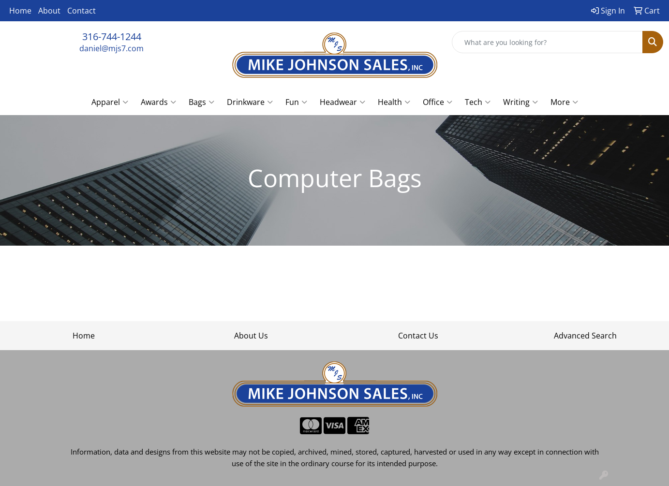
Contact (81, 10)
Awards (158, 102)
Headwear (342, 102)
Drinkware (250, 102)
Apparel (109, 102)
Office (437, 102)
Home (20, 10)
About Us (251, 335)
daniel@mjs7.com (111, 48)
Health (394, 102)
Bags (201, 102)
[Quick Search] (547, 42)
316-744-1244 (111, 36)
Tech (478, 102)
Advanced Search (585, 335)
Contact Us (418, 335)
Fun (296, 102)
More (564, 102)
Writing (520, 102)
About (49, 10)
